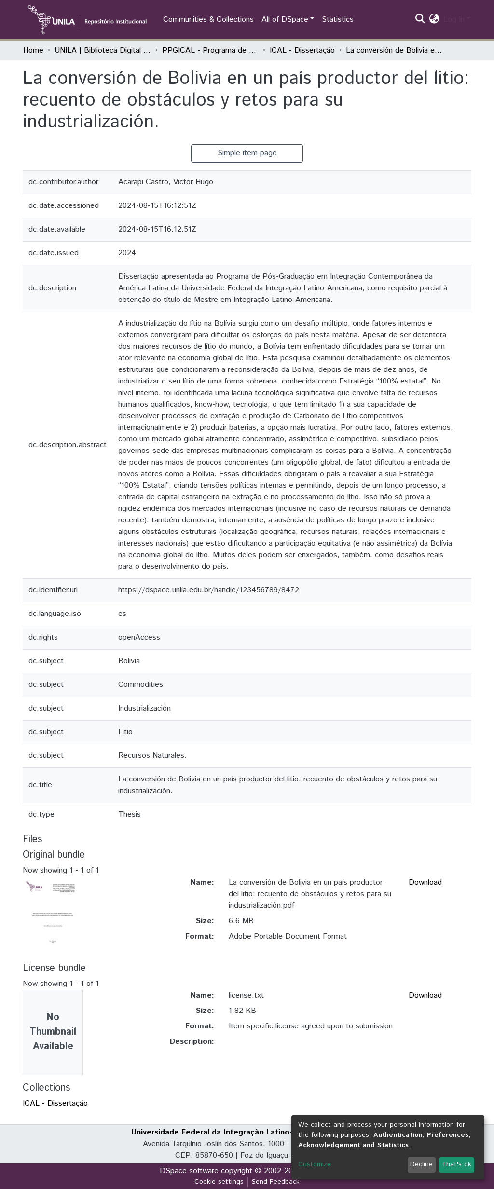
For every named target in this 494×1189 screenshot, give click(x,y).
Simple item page (247, 153)
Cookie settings (219, 1182)
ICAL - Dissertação (302, 50)
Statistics (338, 19)
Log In (454, 19)
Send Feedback (276, 1182)
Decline (421, 1164)
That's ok (456, 1164)
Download (425, 882)
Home (33, 50)
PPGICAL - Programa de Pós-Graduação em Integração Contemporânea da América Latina (210, 50)
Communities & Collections (208, 19)
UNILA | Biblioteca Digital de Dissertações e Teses (103, 50)
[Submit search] (420, 20)
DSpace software (189, 1170)
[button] (434, 20)
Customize (314, 1164)
